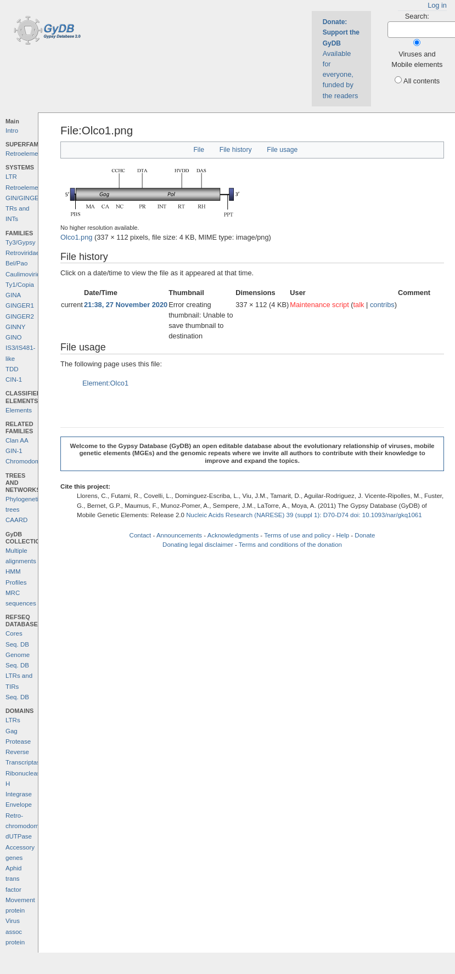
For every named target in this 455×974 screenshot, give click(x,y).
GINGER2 (19, 316)
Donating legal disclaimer (197, 544)
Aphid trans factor (13, 879)
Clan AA (17, 440)
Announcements (179, 535)
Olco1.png (76, 237)
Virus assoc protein (15, 931)
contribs (382, 305)
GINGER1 (19, 305)
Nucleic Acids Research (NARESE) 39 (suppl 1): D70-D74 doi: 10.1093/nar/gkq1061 (304, 515)
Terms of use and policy (297, 535)
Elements (18, 410)
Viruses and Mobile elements (416, 59)
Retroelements (26, 153)
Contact (140, 535)
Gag (11, 731)
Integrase (18, 794)
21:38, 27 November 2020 (125, 305)
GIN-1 (14, 451)
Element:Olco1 (105, 383)
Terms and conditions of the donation (290, 544)
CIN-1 (13, 379)
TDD (12, 369)
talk (358, 305)
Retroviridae (22, 253)
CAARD (16, 520)
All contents (421, 81)
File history (236, 150)
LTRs (12, 720)
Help (342, 535)
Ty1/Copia (19, 284)
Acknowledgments (233, 535)
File (198, 150)
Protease (18, 741)
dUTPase (18, 836)
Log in (437, 5)
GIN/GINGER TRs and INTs (24, 209)
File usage (282, 150)
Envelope (18, 804)
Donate (365, 535)
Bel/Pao (16, 263)
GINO (13, 337)
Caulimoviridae (26, 274)
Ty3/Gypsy (20, 242)
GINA (13, 295)
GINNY (15, 327)
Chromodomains (28, 461)
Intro (11, 130)
